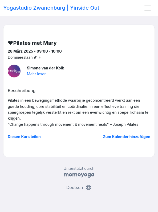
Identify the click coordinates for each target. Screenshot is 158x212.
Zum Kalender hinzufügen (126, 136)
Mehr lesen (37, 74)
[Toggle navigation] (147, 8)
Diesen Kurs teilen (24, 136)
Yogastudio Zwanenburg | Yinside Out (51, 8)
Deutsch (79, 187)
